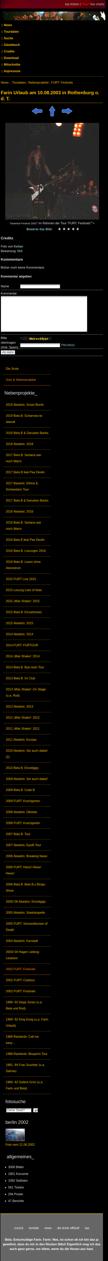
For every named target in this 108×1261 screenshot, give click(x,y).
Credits (9, 51)
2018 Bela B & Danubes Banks (27, 433)
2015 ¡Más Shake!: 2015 (23, 601)
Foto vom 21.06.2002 (20, 1144)
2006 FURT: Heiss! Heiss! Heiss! (23, 870)
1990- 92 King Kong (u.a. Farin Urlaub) (27, 1022)
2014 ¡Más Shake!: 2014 (23, 656)
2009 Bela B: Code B (20, 790)
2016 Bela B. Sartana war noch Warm (23, 525)
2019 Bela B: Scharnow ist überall (24, 419)
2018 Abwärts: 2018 (19, 444)
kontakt (34, 1228)
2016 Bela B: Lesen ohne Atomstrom (23, 565)
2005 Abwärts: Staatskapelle (25, 912)
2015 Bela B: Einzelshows (24, 612)
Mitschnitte (11, 64)
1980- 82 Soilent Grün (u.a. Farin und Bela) (24, 1085)
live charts (97, 4)
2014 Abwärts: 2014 (19, 634)
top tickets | (73, 4)
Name (5, 286)
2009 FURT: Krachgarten (23, 801)
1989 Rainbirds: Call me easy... (22, 1039)
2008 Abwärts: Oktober (21, 812)
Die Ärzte (12, 368)
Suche (8, 38)
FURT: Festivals (62, 82)
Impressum (12, 71)
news (48, 1228)
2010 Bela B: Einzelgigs (22, 768)
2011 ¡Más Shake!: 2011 (23, 728)
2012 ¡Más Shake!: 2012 (23, 717)
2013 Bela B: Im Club (20, 678)
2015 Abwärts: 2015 (19, 623)
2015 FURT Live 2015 (21, 579)
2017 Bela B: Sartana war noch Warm (23, 458)
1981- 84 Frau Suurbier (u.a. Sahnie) (25, 1068)
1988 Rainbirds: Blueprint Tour (27, 1054)
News (7, 25)
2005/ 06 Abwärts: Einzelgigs (26, 901)
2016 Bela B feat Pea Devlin (25, 539)
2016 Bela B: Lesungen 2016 (26, 550)
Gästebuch (11, 44)
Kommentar (9, 293)
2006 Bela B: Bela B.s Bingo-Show (26, 887)
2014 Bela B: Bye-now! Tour (25, 667)
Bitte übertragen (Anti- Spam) (9, 342)
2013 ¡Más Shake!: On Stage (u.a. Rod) (26, 692)
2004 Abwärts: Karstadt (22, 941)
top (87, 1228)
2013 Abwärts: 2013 (19, 706)
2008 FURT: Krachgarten (23, 823)
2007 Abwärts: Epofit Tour (23, 845)
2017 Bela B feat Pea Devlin (25, 472)
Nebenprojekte (38, 82)
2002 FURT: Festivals (20, 991)
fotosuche (15, 1101)
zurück (18, 1228)
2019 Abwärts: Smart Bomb (25, 404)
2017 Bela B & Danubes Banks (27, 500)
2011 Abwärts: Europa (21, 739)
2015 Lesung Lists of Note (24, 590)
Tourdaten (11, 31)
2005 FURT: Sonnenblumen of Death (27, 926)
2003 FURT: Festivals (20, 969)
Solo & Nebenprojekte (21, 379)
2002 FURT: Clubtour (20, 980)
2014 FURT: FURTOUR (22, 645)
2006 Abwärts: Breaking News (26, 856)
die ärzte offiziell (68, 1228)
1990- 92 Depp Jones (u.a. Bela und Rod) (24, 1005)
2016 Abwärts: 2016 (19, 511)
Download (11, 58)
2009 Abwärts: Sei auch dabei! (27, 779)
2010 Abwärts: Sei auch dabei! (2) (27, 753)
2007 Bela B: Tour (18, 834)
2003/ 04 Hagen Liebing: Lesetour (23, 955)
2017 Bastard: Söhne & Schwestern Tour (22, 486)
